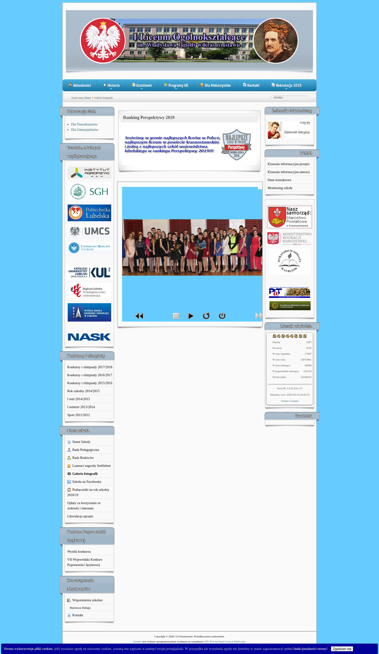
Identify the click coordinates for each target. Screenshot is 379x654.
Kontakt (251, 85)
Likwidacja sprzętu (80, 516)
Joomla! (137, 641)
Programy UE (176, 86)
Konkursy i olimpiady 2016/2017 (89, 375)
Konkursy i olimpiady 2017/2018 (89, 367)
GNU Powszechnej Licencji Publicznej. (225, 641)
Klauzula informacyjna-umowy (289, 172)
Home (87, 97)
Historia (111, 86)
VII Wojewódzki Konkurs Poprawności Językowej (84, 562)
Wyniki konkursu (79, 551)
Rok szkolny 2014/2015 (83, 391)
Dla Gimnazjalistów (84, 130)
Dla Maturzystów (215, 85)
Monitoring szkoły (280, 188)
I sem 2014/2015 (78, 399)
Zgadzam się (342, 649)
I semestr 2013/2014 (81, 407)
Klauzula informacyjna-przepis (289, 164)
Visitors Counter (290, 400)
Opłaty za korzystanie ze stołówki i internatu (84, 505)
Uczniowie (141, 86)
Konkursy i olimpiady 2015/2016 (89, 383)
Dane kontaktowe (279, 180)
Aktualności (79, 85)
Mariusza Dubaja (80, 608)
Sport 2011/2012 (78, 415)
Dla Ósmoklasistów (84, 124)
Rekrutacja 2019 (286, 86)
